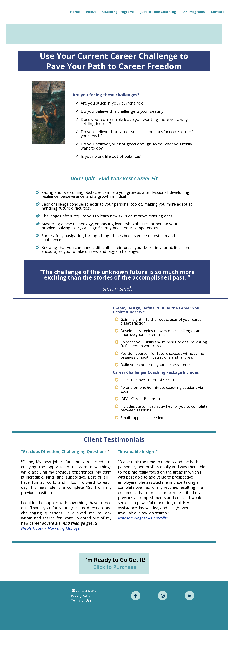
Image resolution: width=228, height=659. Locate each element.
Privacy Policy (81, 646)
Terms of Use (81, 650)
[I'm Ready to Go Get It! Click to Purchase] (114, 613)
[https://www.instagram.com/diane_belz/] (162, 645)
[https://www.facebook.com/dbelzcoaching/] (135, 645)
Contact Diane (86, 640)
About (91, 12)
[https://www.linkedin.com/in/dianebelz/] (189, 645)
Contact (217, 12)
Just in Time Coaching (158, 12)
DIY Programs (193, 12)
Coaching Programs (118, 12)
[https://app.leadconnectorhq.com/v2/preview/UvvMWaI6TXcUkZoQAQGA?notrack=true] (45, 645)
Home (75, 12)
